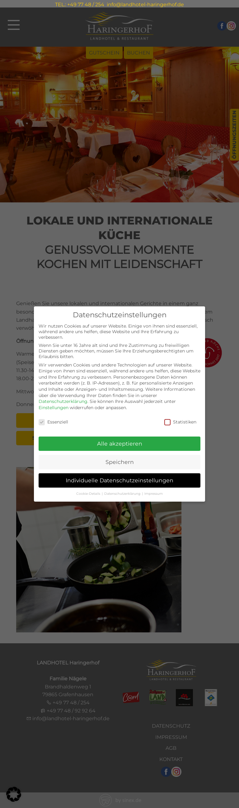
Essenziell (53, 420)
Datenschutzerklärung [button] (122, 492)
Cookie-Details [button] (88, 492)
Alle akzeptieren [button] (119, 442)
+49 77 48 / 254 (85, 4)
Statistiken (180, 420)
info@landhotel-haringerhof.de (145, 4)
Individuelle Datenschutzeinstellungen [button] (119, 479)
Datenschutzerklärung (63, 400)
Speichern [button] (119, 461)
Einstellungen (53, 406)
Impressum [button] (153, 492)
